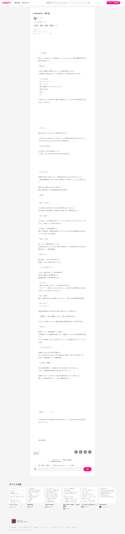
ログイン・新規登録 (113, 2)
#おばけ (36, 25)
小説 (50, 33)
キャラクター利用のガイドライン (25, 527)
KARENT (68, 527)
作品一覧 (17, 2)
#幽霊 (41, 25)
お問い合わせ (55, 527)
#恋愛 (46, 25)
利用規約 (36, 527)
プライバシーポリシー (45, 527)
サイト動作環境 (12, 527)
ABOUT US (74, 527)
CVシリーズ (62, 527)
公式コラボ (25, 2)
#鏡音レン (52, 25)
